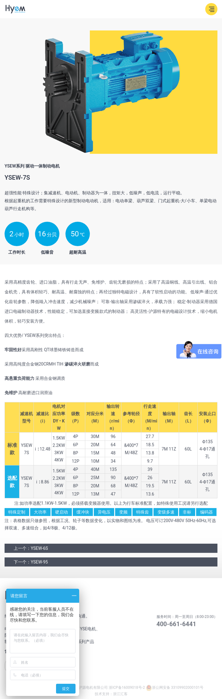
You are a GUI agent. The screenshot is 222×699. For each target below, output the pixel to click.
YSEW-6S (39, 550)
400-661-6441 (176, 627)
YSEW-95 (39, 564)
